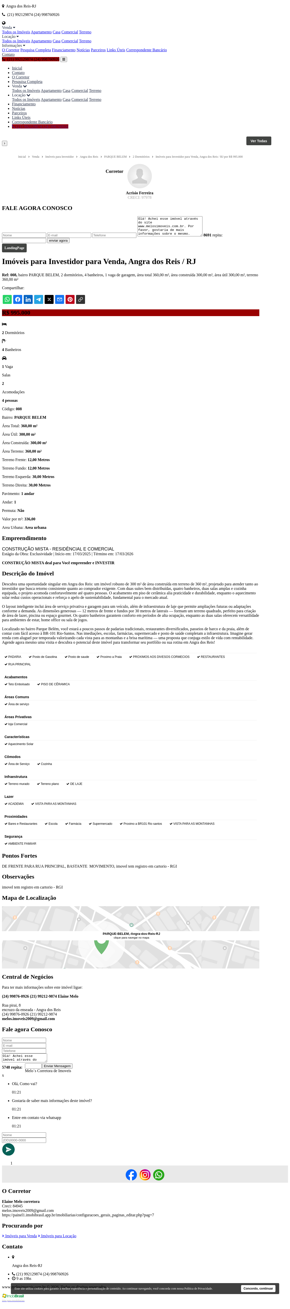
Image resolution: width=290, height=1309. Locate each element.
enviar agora (58, 244)
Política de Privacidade (198, 1288)
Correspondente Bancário (146, 50)
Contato (8, 54)
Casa (56, 32)
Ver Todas (259, 141)
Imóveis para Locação (57, 1241)
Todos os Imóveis (16, 32)
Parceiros (98, 50)
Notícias (83, 50)
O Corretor (10, 50)
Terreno (85, 32)
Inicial (17, 68)
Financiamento (64, 50)
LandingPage (14, 252)
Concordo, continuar (258, 1288)
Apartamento (41, 32)
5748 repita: (12, 1072)
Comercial (69, 32)
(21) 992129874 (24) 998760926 (30, 59)
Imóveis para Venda (19, 1241)
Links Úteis (116, 50)
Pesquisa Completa (35, 50)
